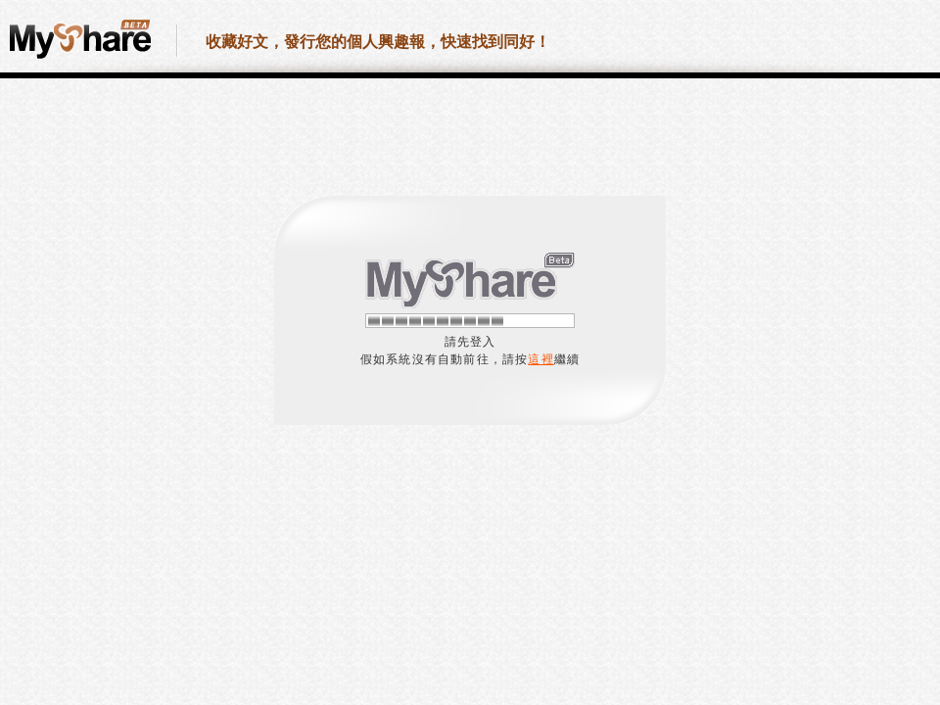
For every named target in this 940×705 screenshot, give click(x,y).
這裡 (540, 359)
